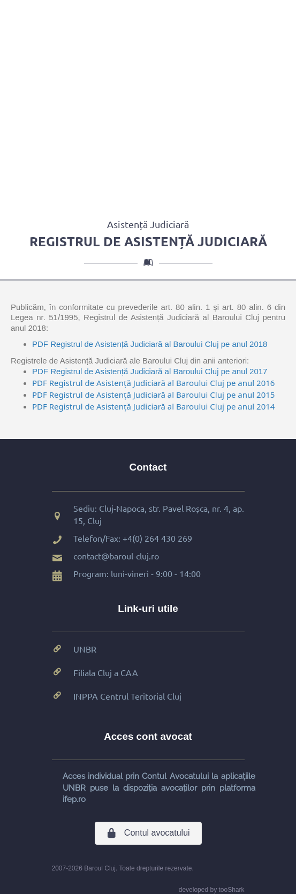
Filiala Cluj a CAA (105, 672)
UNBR (84, 648)
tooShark (231, 889)
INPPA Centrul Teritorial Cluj (127, 696)
